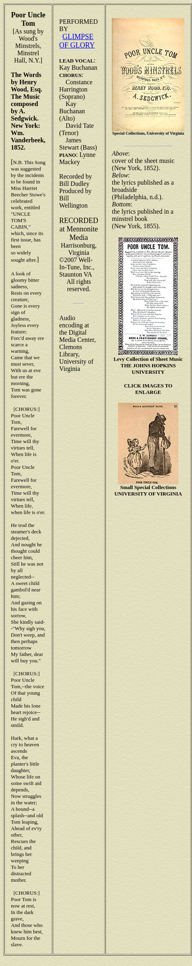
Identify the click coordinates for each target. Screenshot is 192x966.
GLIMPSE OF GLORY (77, 41)
